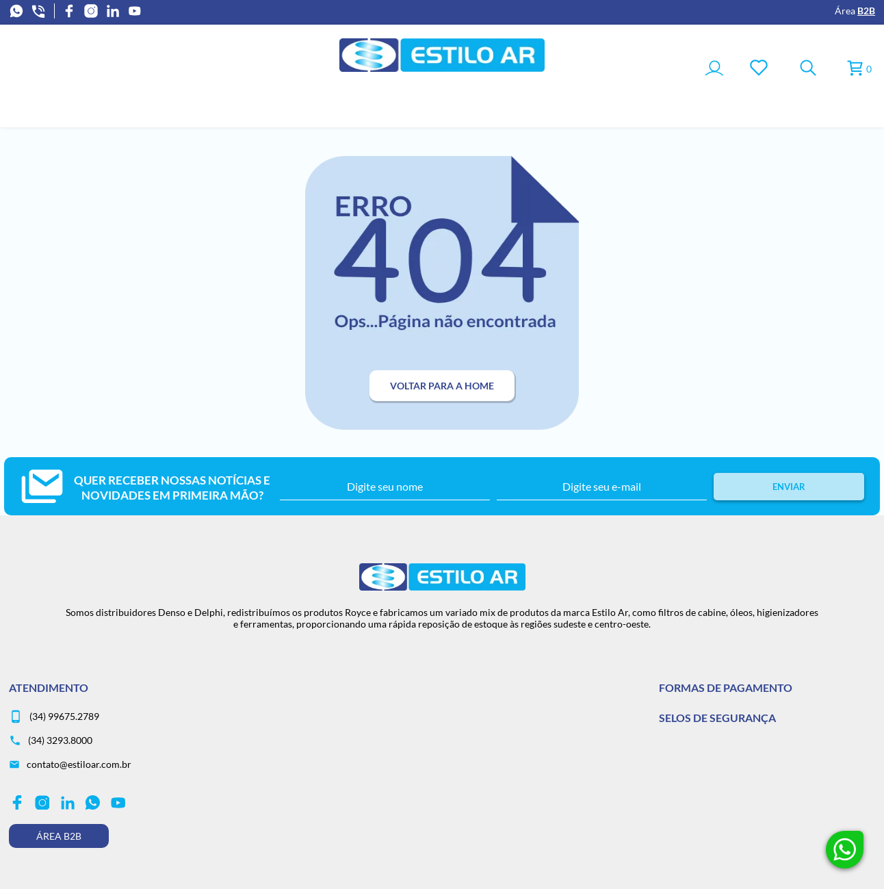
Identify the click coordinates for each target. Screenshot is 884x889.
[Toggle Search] (808, 68)
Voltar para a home (442, 385)
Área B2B (58, 836)
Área (855, 10)
